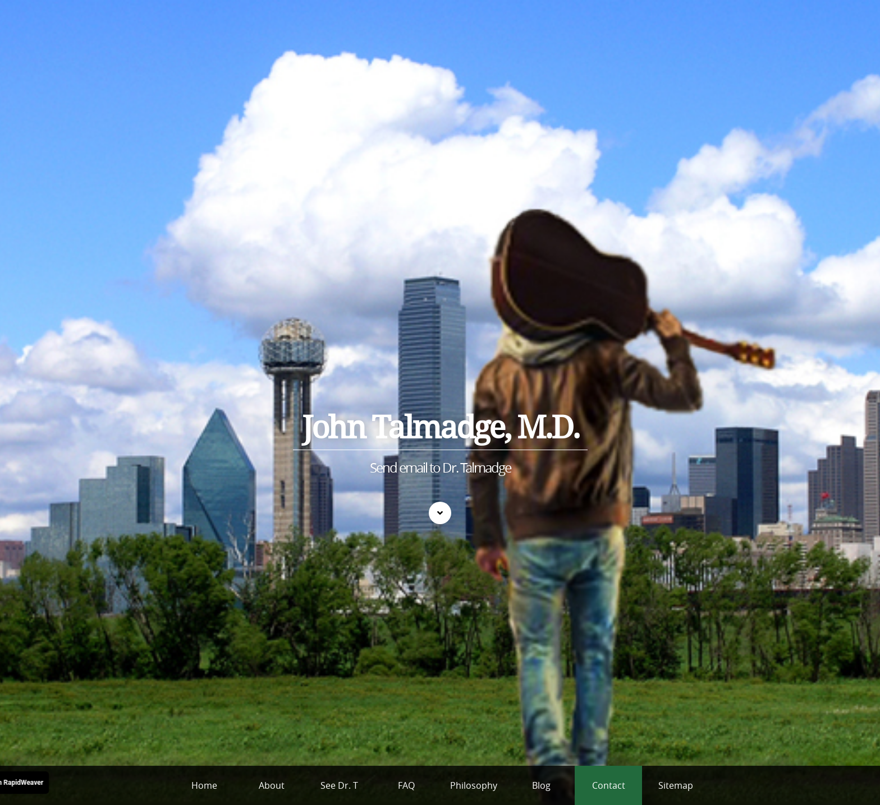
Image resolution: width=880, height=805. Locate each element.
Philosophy (473, 785)
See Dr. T (339, 785)
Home (204, 785)
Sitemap (675, 785)
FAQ (406, 785)
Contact (608, 785)
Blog (541, 785)
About (272, 785)
